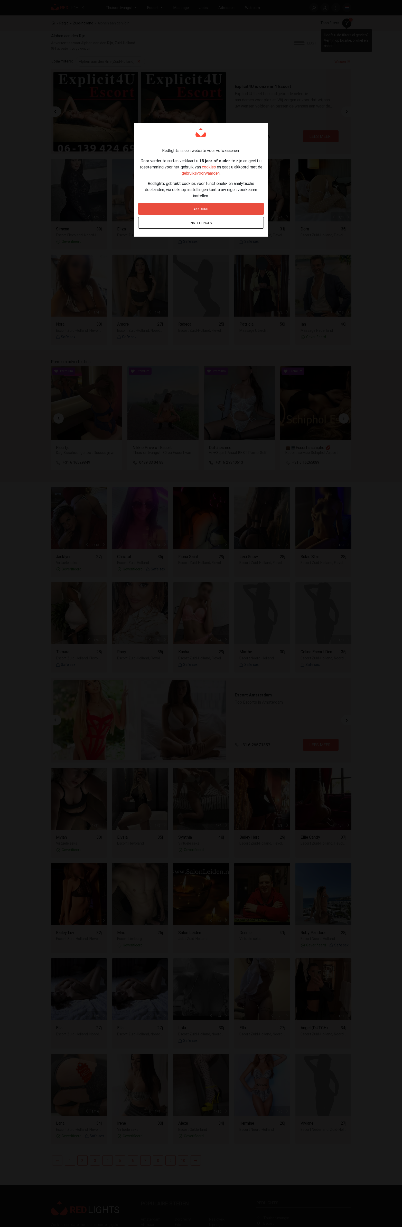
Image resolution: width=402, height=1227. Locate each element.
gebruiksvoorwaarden (201, 173)
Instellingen (201, 223)
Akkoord (200, 209)
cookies (209, 166)
